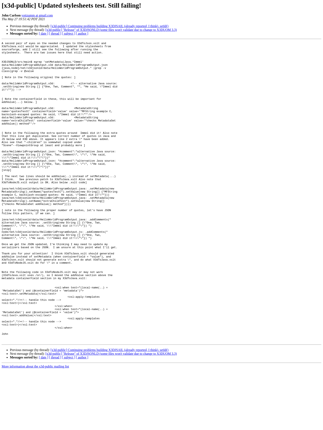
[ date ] (43, 33)
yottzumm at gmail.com (37, 15)
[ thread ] (55, 33)
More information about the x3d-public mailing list (35, 426)
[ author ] (82, 33)
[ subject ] (68, 33)
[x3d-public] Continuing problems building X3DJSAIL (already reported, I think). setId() (109, 26)
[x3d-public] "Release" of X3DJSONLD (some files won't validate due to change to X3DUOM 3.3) (111, 30)
